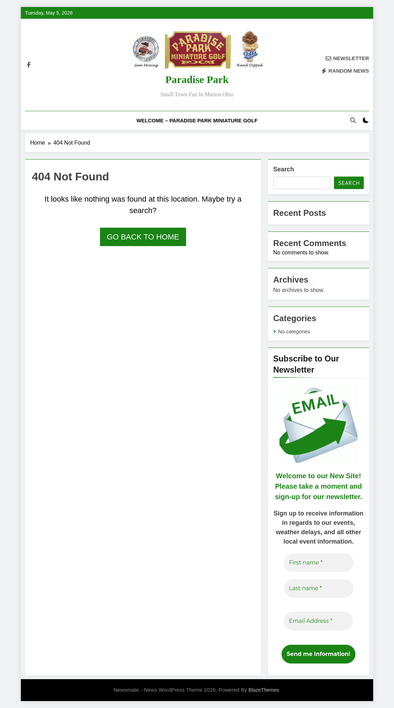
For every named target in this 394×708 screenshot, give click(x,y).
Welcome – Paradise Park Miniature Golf (197, 120)
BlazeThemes (264, 690)
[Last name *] (318, 588)
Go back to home (143, 237)
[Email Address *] (318, 621)
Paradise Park (196, 79)
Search (283, 169)
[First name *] (318, 562)
